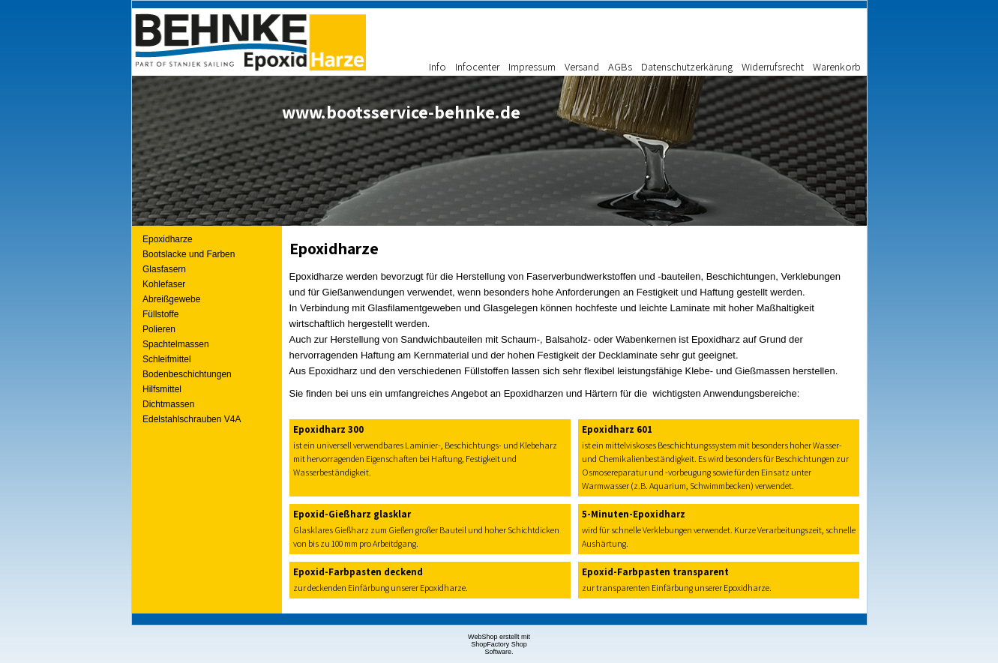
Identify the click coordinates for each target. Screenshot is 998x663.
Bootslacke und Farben (188, 254)
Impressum (532, 66)
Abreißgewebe (171, 299)
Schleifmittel (166, 359)
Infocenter (477, 66)
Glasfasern (164, 269)
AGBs (620, 66)
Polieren (158, 329)
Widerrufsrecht (773, 66)
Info (437, 66)
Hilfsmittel (161, 389)
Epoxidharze (167, 239)
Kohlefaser (163, 284)
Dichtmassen (168, 404)
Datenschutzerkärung (687, 66)
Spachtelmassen (175, 344)
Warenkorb (837, 66)
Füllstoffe (160, 314)
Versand (582, 66)
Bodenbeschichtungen (187, 374)
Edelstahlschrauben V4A (191, 419)
